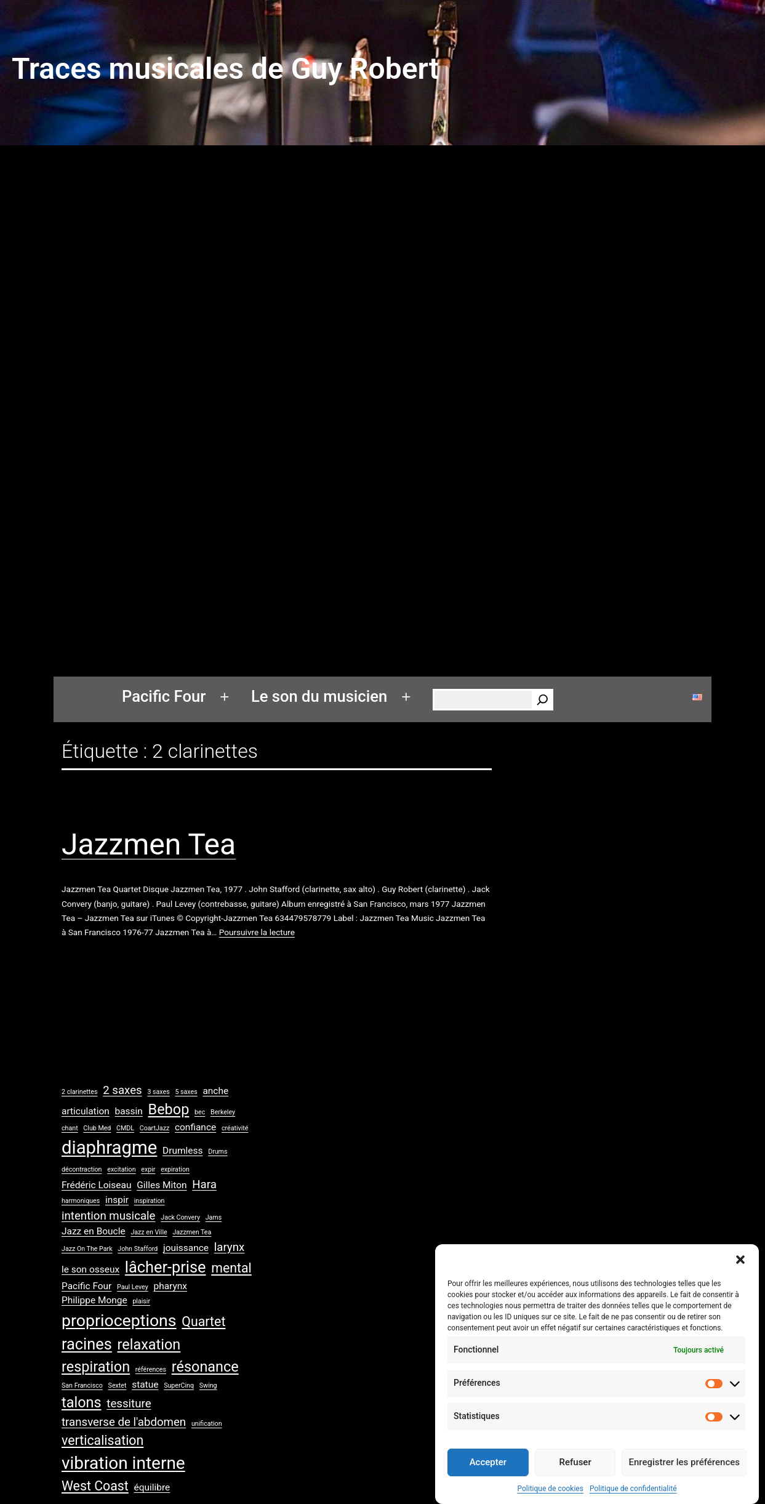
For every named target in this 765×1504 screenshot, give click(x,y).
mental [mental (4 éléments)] (231, 1268)
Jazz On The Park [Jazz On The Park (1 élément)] (87, 1249)
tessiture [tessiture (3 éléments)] (128, 1403)
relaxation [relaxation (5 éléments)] (149, 1344)
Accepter (488, 1472)
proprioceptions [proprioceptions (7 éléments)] (119, 1320)
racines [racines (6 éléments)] (87, 1344)
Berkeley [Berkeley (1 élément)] (222, 1112)
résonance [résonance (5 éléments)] (205, 1366)
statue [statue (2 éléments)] (145, 1384)
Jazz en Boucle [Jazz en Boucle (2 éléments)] (94, 1231)
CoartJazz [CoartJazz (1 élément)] (154, 1128)
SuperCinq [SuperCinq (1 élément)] (179, 1385)
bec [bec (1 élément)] (199, 1112)
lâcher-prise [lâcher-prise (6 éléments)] (165, 1267)
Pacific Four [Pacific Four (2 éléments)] (86, 1286)
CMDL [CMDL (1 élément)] (125, 1128)
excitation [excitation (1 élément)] (121, 1169)
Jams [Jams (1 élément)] (214, 1217)
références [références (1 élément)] (150, 1369)
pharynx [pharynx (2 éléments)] (169, 1286)
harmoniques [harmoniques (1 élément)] (81, 1201)
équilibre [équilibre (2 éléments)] (152, 1487)
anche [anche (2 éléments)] (215, 1090)
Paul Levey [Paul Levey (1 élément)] (132, 1287)
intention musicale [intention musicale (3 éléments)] (109, 1216)
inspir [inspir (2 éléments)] (117, 1199)
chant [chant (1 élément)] (70, 1128)
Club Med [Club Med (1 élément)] (97, 1128)
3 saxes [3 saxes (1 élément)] (158, 1092)
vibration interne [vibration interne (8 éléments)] (123, 1463)
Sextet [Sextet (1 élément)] (117, 1385)
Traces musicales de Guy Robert (225, 68)
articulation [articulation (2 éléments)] (86, 1111)
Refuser (575, 1472)
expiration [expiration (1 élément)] (175, 1169)
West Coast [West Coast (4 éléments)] (95, 1486)
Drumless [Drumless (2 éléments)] (182, 1150)
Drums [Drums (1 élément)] (217, 1152)
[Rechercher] (542, 699)
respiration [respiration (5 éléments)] (96, 1366)
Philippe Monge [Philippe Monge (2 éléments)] (94, 1300)
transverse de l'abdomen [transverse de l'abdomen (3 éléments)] (124, 1422)
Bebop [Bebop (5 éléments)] (169, 1109)
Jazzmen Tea (149, 844)
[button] (740, 1269)
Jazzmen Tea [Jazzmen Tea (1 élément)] (191, 1232)
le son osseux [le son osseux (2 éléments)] (90, 1269)
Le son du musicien (319, 696)
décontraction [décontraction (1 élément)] (82, 1169)
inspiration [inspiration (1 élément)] (149, 1201)
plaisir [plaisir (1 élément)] (141, 1301)
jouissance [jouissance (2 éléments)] (186, 1247)
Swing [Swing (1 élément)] (208, 1385)
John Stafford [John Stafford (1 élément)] (138, 1249)
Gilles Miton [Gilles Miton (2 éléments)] (161, 1185)
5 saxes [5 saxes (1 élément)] (186, 1092)
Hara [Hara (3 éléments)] (204, 1184)
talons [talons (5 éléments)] (82, 1402)
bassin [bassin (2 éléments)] (129, 1111)
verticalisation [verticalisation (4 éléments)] (102, 1440)
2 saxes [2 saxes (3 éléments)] (122, 1090)
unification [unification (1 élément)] (206, 1424)
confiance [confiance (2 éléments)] (195, 1127)
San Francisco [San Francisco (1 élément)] (82, 1385)
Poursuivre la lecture (257, 932)
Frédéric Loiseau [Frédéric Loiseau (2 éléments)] (96, 1185)
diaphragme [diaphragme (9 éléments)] (109, 1147)
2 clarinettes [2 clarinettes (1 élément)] (79, 1092)
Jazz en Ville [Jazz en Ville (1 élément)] (148, 1232)
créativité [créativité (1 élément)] (235, 1128)
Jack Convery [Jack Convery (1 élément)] (180, 1217)
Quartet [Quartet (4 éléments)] (203, 1321)
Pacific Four (164, 696)
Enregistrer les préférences (684, 1472)
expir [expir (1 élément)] (148, 1169)
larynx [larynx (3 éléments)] (229, 1247)
